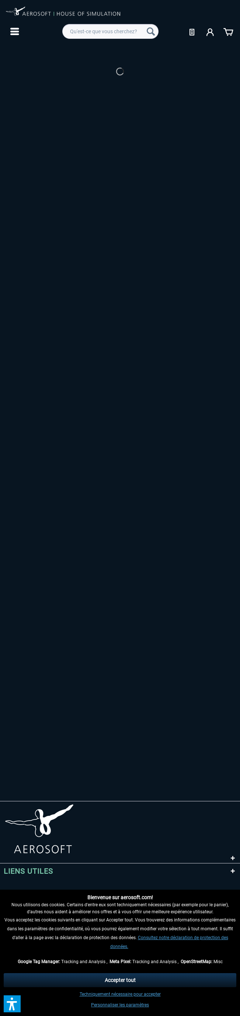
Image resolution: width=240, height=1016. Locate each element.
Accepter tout (120, 980)
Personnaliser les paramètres (120, 1005)
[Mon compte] (210, 31)
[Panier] (228, 31)
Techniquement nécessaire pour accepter (120, 994)
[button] (12, 1003)
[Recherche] (151, 31)
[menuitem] (14, 31)
